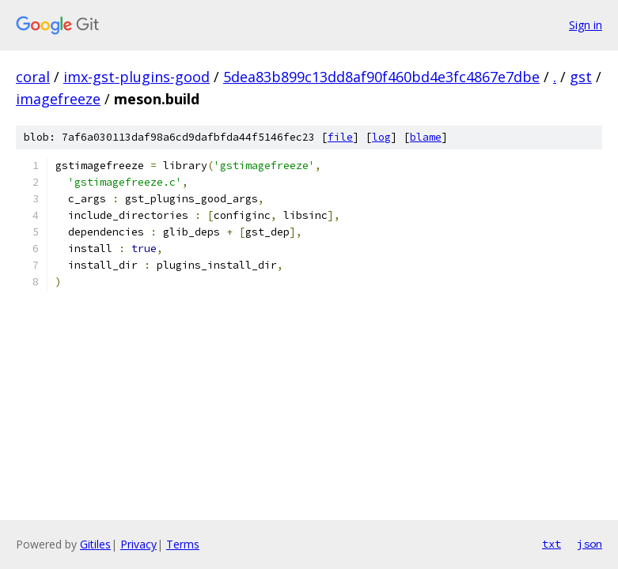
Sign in (585, 24)
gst (581, 76)
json (589, 544)
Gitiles (95, 544)
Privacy (138, 544)
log (381, 137)
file (340, 137)
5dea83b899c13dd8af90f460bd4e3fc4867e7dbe (381, 76)
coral (33, 76)
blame (426, 137)
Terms (182, 544)
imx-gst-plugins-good (136, 76)
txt (551, 544)
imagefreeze (58, 98)
